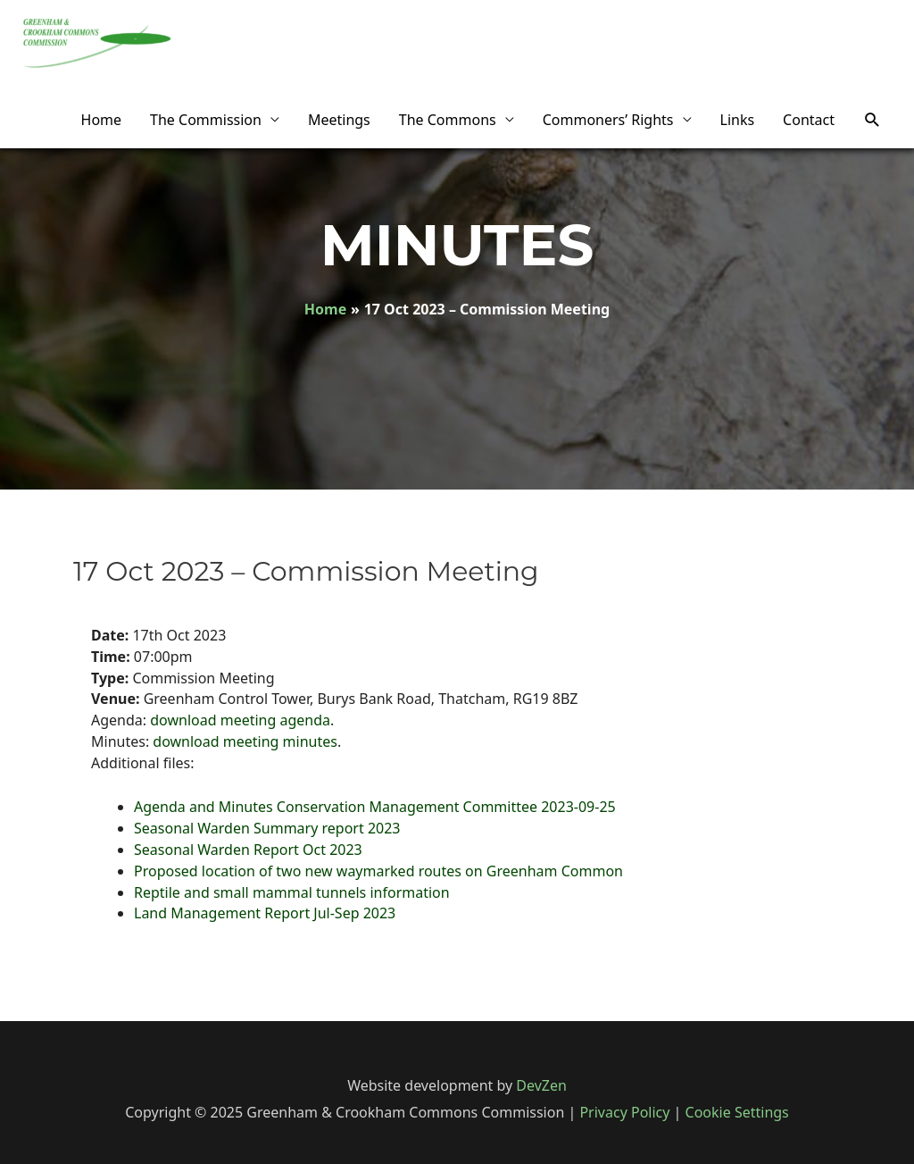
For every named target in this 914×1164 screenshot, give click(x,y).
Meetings (339, 120)
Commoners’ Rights (608, 120)
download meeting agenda (240, 720)
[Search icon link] (872, 120)
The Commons (447, 120)
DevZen (541, 1085)
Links (737, 120)
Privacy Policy (624, 1112)
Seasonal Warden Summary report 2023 (267, 828)
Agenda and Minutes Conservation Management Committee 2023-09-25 (375, 806)
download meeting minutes (245, 741)
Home (101, 120)
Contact (809, 120)
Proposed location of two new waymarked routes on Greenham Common (378, 871)
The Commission (206, 120)
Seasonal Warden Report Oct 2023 (248, 849)
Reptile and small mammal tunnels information (292, 892)
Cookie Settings (737, 1112)
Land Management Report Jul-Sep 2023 (264, 913)
